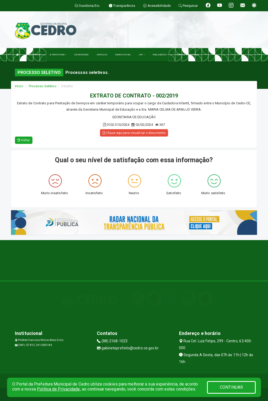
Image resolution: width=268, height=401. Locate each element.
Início (19, 86)
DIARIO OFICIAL (123, 54)
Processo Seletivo (43, 86)
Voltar (24, 140)
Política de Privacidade (58, 389)
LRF (142, 54)
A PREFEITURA (58, 54)
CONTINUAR (231, 387)
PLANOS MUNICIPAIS (187, 54)
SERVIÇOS (102, 54)
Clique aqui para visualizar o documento (134, 133)
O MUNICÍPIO (34, 54)
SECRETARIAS (81, 54)
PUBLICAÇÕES (161, 54)
